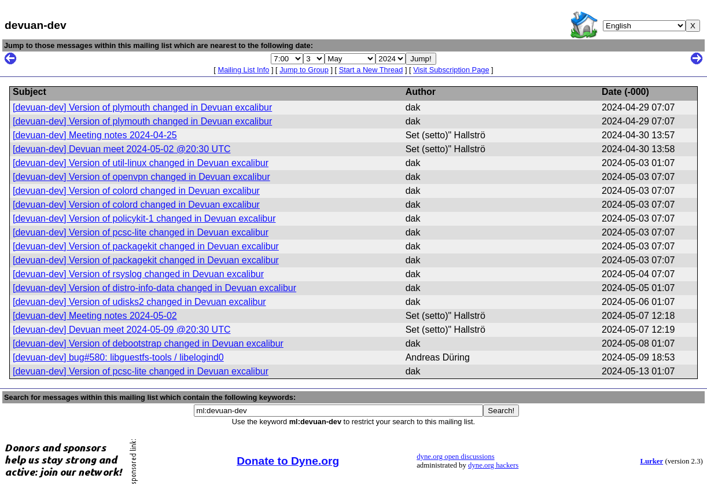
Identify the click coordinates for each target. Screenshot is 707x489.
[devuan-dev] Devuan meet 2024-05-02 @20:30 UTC (121, 149)
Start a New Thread (371, 69)
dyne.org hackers (493, 465)
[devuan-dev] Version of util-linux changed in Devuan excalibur (140, 163)
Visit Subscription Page (451, 69)
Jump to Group (304, 69)
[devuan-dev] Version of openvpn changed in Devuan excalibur (141, 177)
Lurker (651, 461)
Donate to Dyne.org (288, 461)
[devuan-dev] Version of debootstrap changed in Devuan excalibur (148, 343)
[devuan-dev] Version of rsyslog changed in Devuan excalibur (138, 274)
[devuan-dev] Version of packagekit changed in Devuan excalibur (146, 246)
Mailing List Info (243, 69)
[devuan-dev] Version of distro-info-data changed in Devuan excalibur (154, 288)
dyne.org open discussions (455, 457)
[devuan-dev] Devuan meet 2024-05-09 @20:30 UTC (121, 329)
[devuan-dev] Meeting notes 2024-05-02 (95, 316)
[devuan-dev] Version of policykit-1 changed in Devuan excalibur (144, 218)
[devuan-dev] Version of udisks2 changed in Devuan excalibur (139, 302)
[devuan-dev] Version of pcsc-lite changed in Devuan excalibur (140, 232)
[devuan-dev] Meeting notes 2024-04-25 (95, 135)
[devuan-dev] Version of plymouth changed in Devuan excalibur (142, 107)
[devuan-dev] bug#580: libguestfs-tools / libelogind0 (118, 357)
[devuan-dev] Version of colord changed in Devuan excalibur (136, 191)
